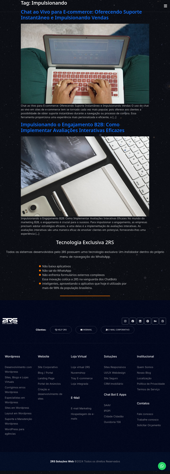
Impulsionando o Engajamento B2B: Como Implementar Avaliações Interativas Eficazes (72, 127)
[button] (165, 5)
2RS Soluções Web (62, 461)
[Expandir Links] (162, 466)
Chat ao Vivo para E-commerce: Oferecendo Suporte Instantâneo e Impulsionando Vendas (81, 14)
